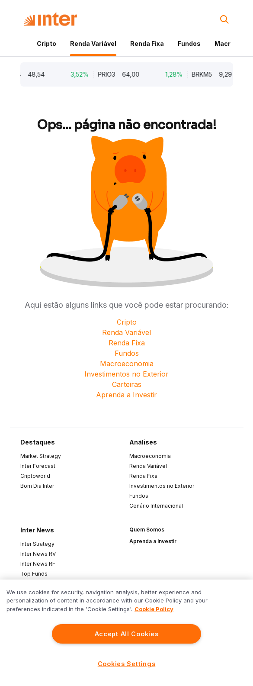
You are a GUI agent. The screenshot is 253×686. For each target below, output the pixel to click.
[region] (126, 633)
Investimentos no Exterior (126, 374)
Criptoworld (35, 476)
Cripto (46, 43)
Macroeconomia (127, 363)
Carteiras (126, 384)
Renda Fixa (147, 43)
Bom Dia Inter (37, 486)
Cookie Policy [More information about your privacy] (154, 608)
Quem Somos (146, 529)
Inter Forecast (37, 466)
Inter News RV (38, 554)
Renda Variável (93, 43)
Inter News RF (37, 563)
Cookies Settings (127, 663)
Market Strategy (40, 456)
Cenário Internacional (156, 505)
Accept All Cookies (127, 634)
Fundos (189, 43)
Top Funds (34, 573)
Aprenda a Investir (126, 394)
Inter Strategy (37, 544)
